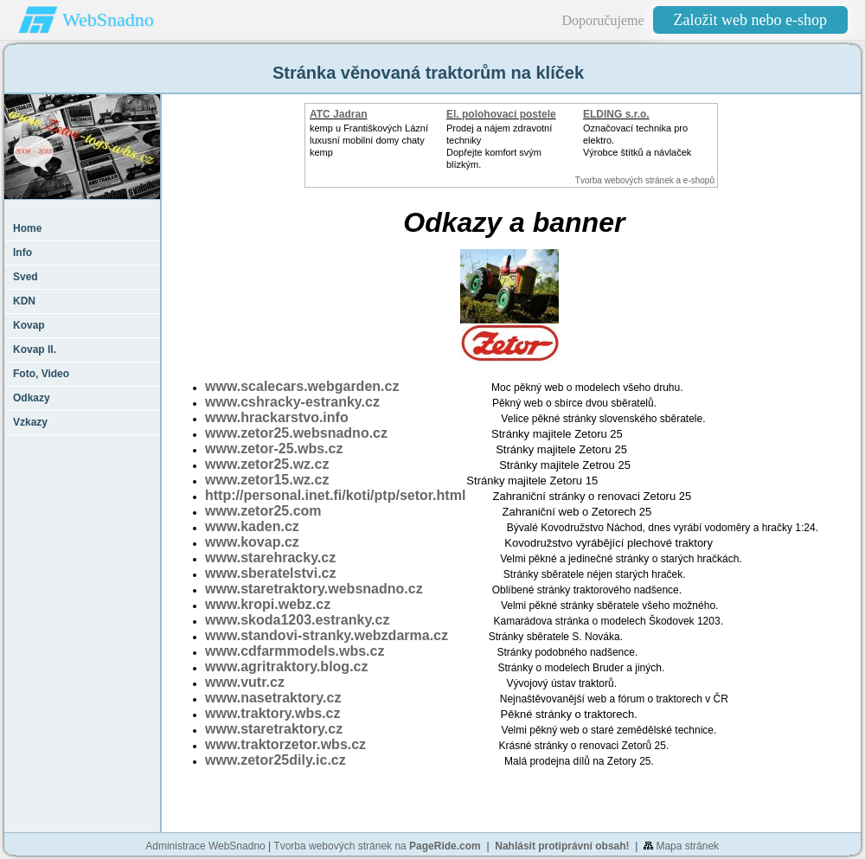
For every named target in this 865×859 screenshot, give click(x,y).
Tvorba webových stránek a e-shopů (644, 180)
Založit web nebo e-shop (750, 20)
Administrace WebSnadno (205, 846)
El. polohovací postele (501, 114)
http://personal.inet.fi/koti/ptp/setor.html (335, 495)
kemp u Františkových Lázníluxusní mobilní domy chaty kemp (369, 140)
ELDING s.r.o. (616, 114)
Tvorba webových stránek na (376, 846)
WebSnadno (108, 19)
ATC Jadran (338, 114)
